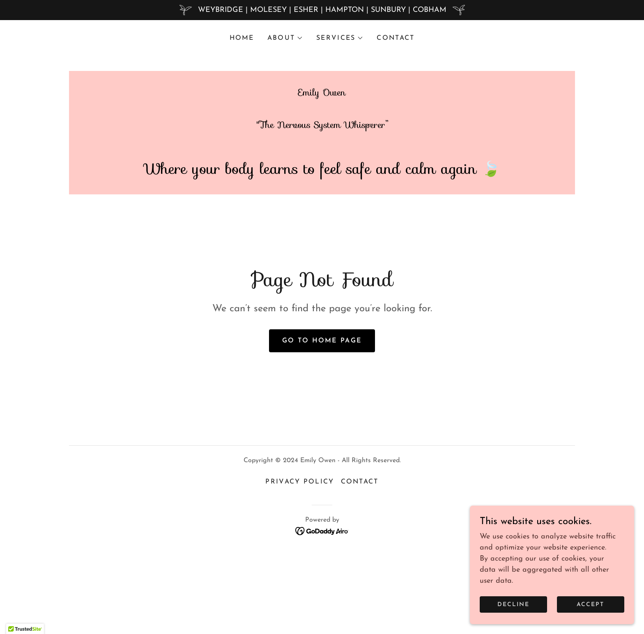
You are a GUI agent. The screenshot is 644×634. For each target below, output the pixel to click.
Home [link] (242, 38)
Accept (590, 605)
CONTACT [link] (395, 38)
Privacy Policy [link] (299, 558)
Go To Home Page (322, 416)
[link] (322, 222)
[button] (285, 38)
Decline (513, 605)
